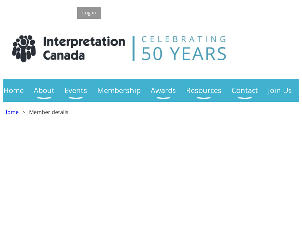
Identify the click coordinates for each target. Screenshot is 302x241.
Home (11, 112)
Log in (89, 12)
